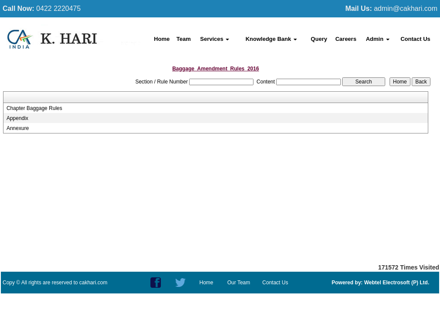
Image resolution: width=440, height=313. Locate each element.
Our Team (238, 283)
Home (162, 39)
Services (214, 39)
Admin (377, 39)
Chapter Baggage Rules (34, 108)
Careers (345, 39)
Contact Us (415, 39)
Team (184, 39)
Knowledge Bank (271, 39)
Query (319, 39)
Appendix (17, 118)
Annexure (18, 128)
